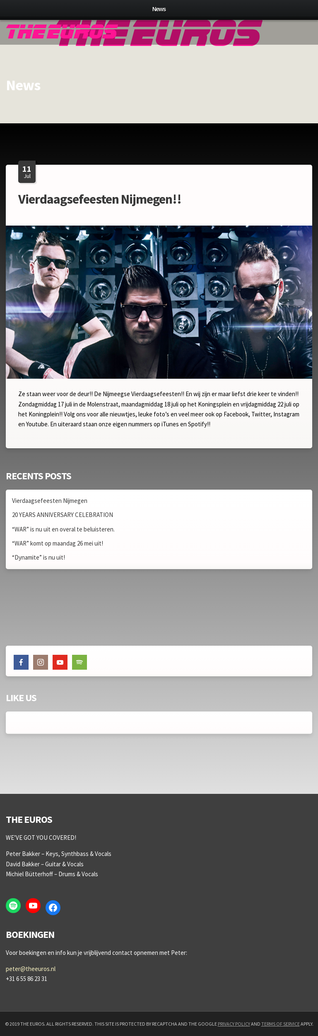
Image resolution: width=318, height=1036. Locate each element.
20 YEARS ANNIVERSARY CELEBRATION (62, 515)
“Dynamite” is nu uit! (38, 557)
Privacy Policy (234, 1024)
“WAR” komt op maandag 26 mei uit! (57, 543)
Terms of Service (280, 1024)
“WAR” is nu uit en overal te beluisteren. (63, 529)
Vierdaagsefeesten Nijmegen (49, 501)
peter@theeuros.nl (30, 969)
